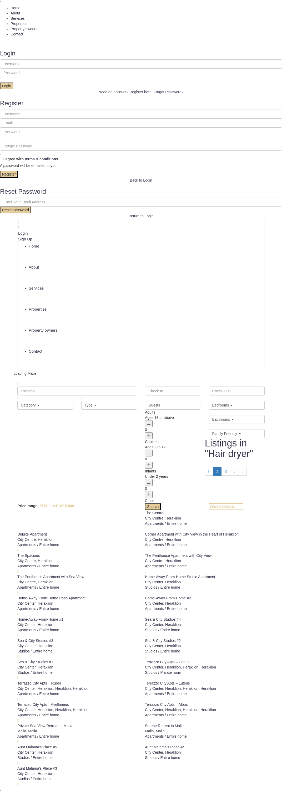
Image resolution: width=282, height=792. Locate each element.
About (15, 13)
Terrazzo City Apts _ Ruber (39, 683)
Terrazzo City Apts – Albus (166, 704)
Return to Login (141, 216)
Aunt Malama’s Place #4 (165, 747)
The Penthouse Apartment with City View (178, 555)
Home (15, 8)
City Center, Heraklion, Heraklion (171, 667)
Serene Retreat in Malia (164, 726)
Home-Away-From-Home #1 (40, 619)
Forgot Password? (169, 92)
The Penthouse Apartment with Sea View (50, 577)
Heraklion (173, 518)
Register (9, 174)
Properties (19, 24)
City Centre (154, 518)
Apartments (154, 523)
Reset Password (15, 210)
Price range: (28, 506)
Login (6, 86)
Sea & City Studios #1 (35, 662)
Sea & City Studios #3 (35, 641)
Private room (170, 672)
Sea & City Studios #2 (163, 641)
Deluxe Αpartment (32, 534)
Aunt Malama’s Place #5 (37, 747)
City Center (154, 582)
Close (149, 500)
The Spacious (28, 555)
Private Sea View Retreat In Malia (44, 726)
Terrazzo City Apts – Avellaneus (43, 704)
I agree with (30, 159)
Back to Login (141, 180)
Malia (21, 731)
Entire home (177, 523)
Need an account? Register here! (126, 92)
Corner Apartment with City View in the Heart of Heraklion (192, 534)
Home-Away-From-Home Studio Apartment (180, 577)
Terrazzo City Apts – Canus (167, 662)
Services (18, 18)
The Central (154, 513)
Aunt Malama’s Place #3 (37, 768)
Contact (17, 34)
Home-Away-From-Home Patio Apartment (51, 598)
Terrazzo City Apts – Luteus (167, 683)
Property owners (24, 29)
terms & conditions (41, 159)
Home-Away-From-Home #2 (168, 598)
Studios (151, 587)
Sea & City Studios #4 (163, 619)
